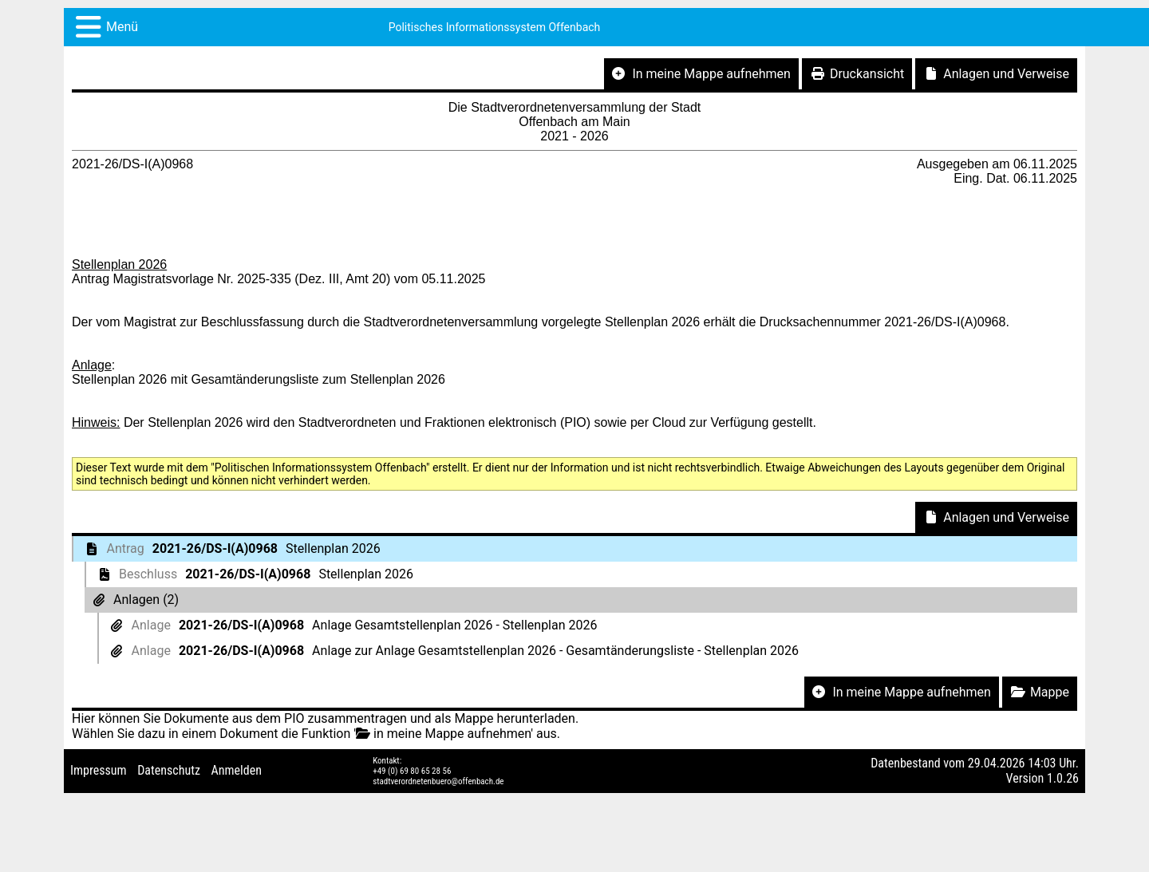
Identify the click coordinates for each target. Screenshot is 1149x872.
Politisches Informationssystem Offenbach (495, 27)
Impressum (98, 770)
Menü (122, 26)
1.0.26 (1063, 778)
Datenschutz (168, 770)
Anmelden (236, 770)
